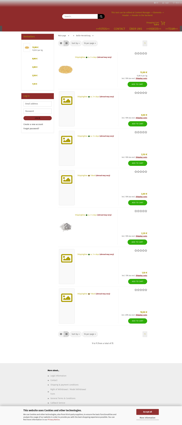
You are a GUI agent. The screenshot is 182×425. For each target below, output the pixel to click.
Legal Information (58, 376)
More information (147, 418)
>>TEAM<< (171, 28)
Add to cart (137, 84)
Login (165, 3)
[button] (61, 43)
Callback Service (57, 403)
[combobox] (76, 43)
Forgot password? (31, 128)
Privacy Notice (54, 420)
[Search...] (101, 16)
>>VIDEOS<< (153, 28)
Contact (119, 28)
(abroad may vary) (104, 57)
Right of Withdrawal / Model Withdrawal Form (68, 391)
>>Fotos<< (103, 28)
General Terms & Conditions (62, 398)
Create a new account (33, 124)
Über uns (135, 28)
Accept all (147, 412)
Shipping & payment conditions (64, 385)
